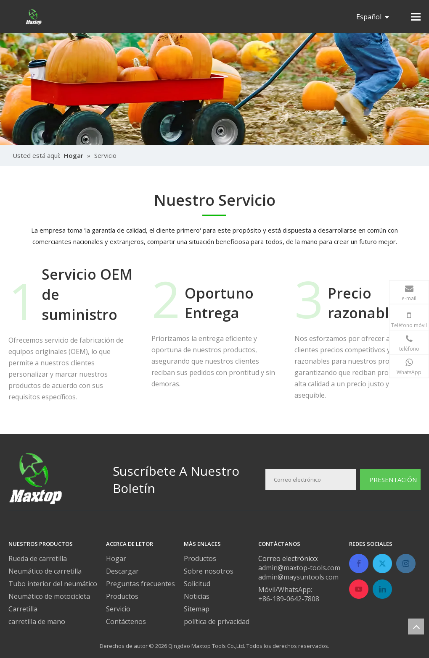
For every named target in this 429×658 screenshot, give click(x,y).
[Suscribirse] (390, 479)
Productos (122, 596)
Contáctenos (126, 621)
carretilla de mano (36, 621)
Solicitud (197, 583)
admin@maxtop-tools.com (299, 567)
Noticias (196, 596)
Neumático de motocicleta (49, 596)
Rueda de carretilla (37, 558)
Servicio (118, 608)
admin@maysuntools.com (298, 577)
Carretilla (22, 608)
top (416, 626)
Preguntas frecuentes (140, 583)
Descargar (122, 571)
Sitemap (196, 608)
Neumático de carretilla (45, 571)
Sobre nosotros (208, 571)
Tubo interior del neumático (52, 583)
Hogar (116, 558)
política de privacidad (216, 621)
